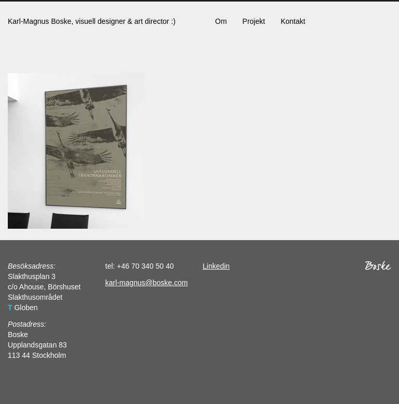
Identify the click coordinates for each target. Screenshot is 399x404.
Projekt (254, 21)
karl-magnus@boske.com (146, 282)
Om (221, 21)
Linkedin (216, 266)
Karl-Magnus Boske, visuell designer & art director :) (92, 21)
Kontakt (293, 21)
